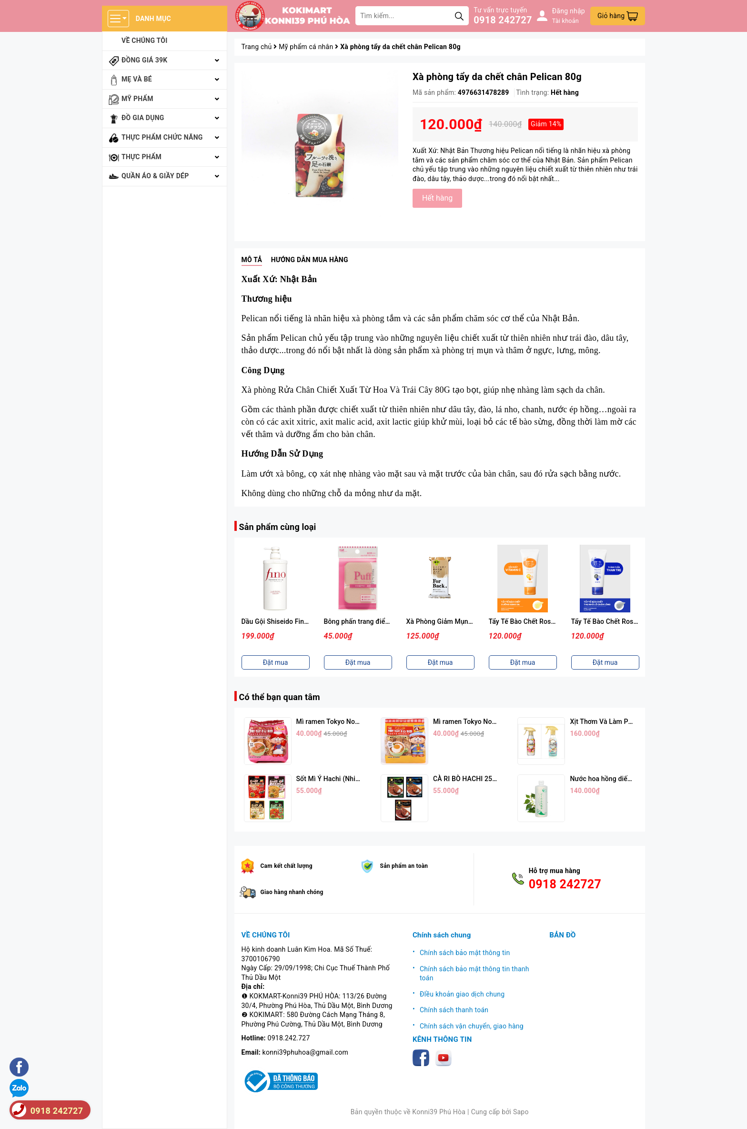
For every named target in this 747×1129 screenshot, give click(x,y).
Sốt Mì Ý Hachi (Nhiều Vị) (334, 779)
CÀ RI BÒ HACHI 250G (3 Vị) (476, 779)
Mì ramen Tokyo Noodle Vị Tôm (343, 721)
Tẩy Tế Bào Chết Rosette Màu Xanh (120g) (635, 621)
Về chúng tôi (144, 40)
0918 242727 (503, 20)
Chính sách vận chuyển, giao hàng (472, 1026)
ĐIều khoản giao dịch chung (462, 994)
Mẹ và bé (136, 79)
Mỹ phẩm (137, 98)
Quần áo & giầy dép (155, 176)
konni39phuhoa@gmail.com (305, 1052)
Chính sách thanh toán (454, 1010)
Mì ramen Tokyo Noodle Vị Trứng (483, 721)
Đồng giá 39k (144, 60)
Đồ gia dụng (142, 118)
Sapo (521, 1112)
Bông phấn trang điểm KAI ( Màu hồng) (383, 621)
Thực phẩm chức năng (162, 137)
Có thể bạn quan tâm (279, 697)
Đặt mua (275, 662)
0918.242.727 (289, 1038)
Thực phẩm (141, 157)
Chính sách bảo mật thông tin (465, 952)
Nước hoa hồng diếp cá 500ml (615, 779)
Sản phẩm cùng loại (277, 527)
